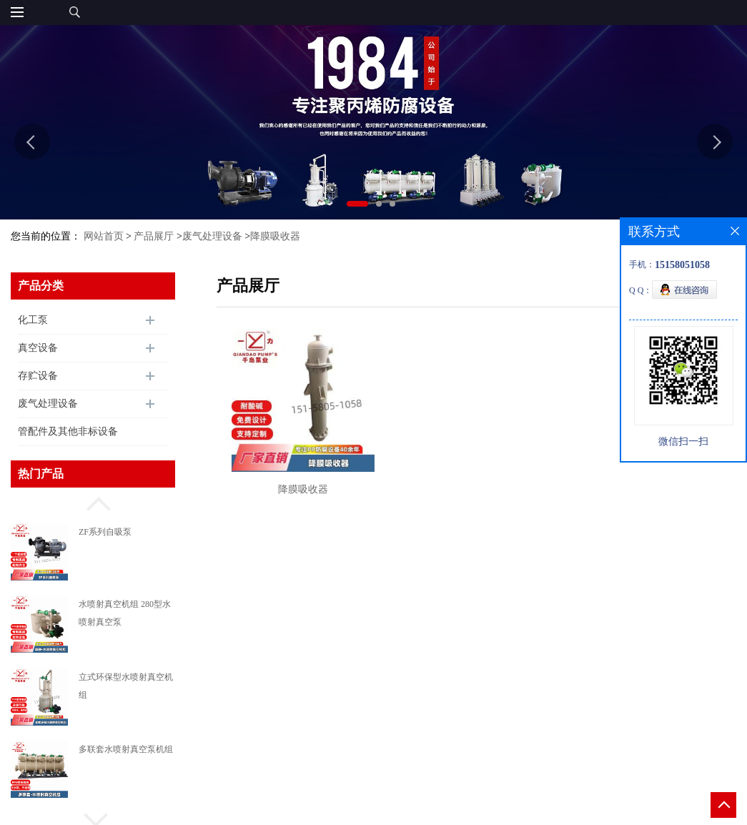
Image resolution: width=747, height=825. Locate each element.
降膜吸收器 (275, 236)
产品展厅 (154, 236)
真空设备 (38, 347)
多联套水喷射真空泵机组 (126, 749)
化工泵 (33, 320)
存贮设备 (38, 375)
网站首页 (104, 236)
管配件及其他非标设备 (68, 431)
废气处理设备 (212, 236)
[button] (93, 502)
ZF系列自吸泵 (105, 532)
